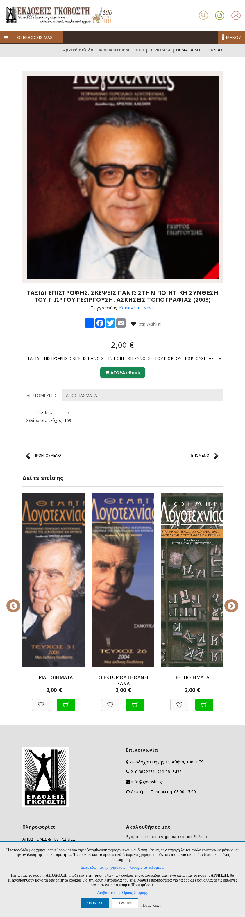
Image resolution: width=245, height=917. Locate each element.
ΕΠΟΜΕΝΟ (200, 456)
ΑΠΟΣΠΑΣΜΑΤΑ (81, 395)
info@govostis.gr (147, 781)
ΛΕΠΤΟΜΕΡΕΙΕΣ (42, 395)
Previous (18, 602)
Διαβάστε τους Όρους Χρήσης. (122, 893)
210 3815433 (169, 772)
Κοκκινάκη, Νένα (136, 308)
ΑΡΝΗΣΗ (125, 903)
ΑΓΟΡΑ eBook (122, 372)
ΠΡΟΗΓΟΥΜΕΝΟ (47, 456)
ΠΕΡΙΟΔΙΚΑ (160, 50)
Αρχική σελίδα (78, 50)
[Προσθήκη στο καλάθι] (66, 701)
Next (227, 602)
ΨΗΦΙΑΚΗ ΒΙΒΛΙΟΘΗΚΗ (121, 50)
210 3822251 (142, 772)
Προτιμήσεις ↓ (151, 905)
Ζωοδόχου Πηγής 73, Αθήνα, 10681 (166, 762)
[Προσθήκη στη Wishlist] (41, 701)
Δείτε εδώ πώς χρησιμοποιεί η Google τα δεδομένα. (122, 867)
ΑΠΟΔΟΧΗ (94, 903)
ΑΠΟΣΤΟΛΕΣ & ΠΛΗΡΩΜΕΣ (48, 839)
